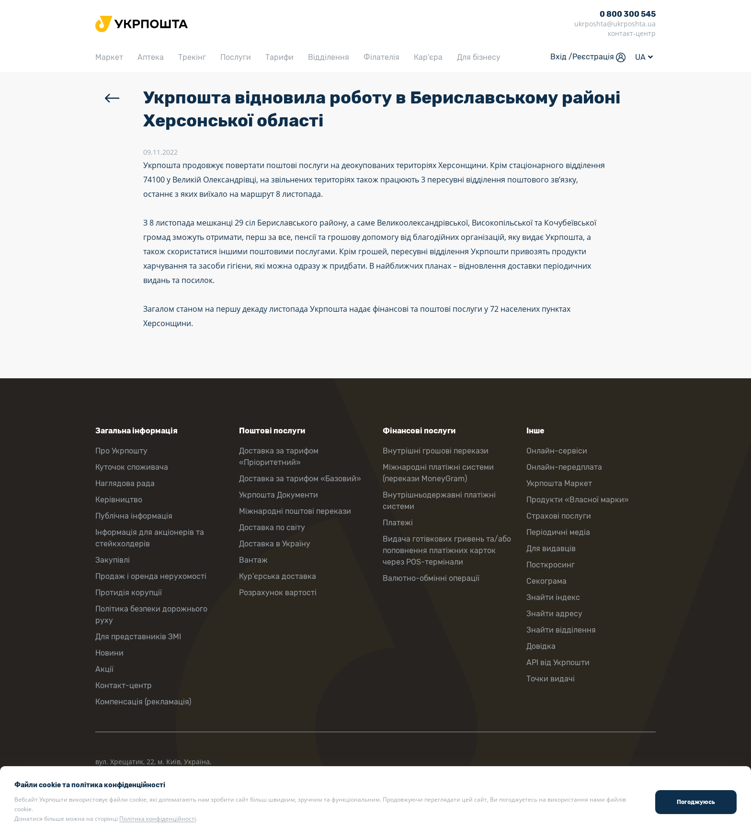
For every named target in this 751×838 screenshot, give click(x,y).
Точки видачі (550, 678)
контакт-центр (632, 33)
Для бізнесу (479, 57)
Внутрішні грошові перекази (436, 450)
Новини (109, 652)
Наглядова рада (125, 483)
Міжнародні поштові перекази (295, 511)
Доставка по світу (272, 527)
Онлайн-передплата (564, 467)
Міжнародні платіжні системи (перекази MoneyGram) (438, 473)
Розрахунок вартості (278, 592)
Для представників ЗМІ (138, 636)
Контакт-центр (123, 685)
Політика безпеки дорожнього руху (151, 614)
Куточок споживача (131, 467)
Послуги (235, 57)
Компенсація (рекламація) (143, 701)
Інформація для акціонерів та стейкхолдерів (149, 538)
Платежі (398, 522)
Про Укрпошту (121, 450)
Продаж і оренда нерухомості (150, 576)
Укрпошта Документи (278, 494)
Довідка (541, 646)
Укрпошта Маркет (559, 483)
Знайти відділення (561, 629)
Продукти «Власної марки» (577, 499)
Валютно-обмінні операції (431, 578)
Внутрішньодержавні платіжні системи (439, 500)
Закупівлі (112, 560)
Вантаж (253, 560)
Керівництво (118, 499)
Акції (104, 669)
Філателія (381, 57)
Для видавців (551, 548)
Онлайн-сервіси (556, 450)
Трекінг (192, 57)
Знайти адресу (554, 613)
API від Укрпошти (558, 662)
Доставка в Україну (274, 543)
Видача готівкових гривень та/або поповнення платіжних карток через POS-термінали (447, 550)
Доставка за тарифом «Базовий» (300, 478)
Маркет (109, 57)
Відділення (328, 57)
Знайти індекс (553, 597)
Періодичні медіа (558, 532)
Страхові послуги (558, 516)
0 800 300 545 (628, 14)
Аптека (150, 57)
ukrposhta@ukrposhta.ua (615, 23)
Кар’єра (428, 57)
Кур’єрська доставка (277, 576)
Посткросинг (550, 564)
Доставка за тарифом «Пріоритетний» (279, 456)
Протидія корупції (128, 592)
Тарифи (279, 57)
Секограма (546, 581)
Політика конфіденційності (157, 819)
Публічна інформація (133, 516)
